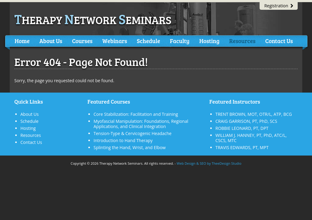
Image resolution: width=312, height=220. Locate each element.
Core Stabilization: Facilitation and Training (136, 114)
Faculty (179, 41)
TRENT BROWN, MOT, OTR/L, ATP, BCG (253, 114)
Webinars (114, 41)
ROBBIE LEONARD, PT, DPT (241, 128)
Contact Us (279, 41)
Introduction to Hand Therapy (123, 140)
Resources (242, 41)
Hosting (209, 41)
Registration (278, 6)
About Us (50, 41)
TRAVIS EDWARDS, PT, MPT (241, 147)
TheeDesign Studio (226, 163)
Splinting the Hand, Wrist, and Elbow (130, 147)
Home (22, 41)
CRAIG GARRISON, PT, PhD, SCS (246, 121)
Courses (82, 41)
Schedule (148, 41)
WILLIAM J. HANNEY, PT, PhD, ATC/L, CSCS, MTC (251, 137)
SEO (203, 163)
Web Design (186, 163)
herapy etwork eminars (93, 19)
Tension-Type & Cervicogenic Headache (133, 133)
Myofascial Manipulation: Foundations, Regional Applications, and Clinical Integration (141, 123)
